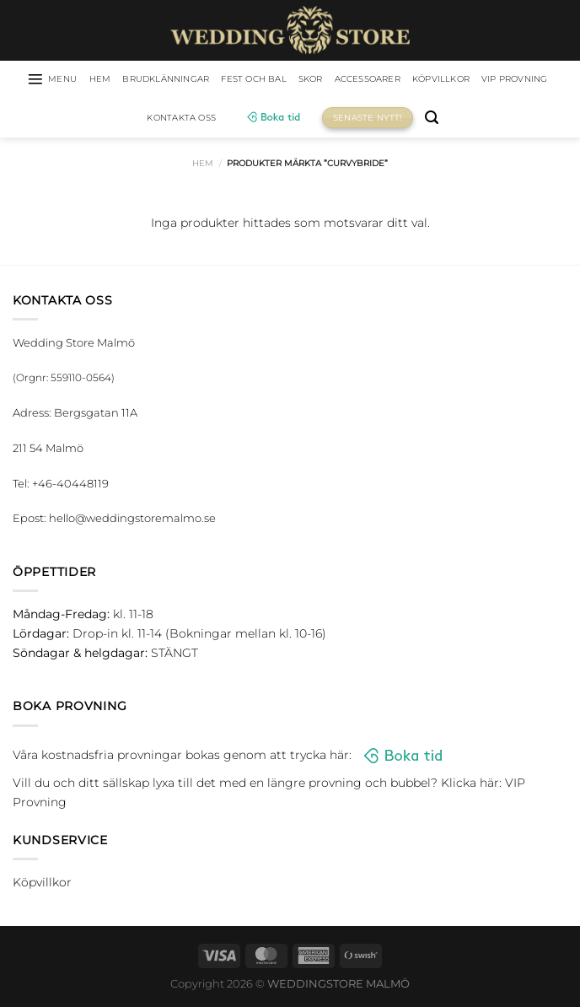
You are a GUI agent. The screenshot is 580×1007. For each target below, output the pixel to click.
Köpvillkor (508, 80)
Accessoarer (423, 80)
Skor (357, 80)
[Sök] (484, 120)
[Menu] (60, 80)
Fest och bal (292, 80)
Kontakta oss (227, 120)
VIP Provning (134, 120)
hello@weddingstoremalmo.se (132, 520)
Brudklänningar (189, 80)
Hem (202, 165)
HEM (113, 80)
